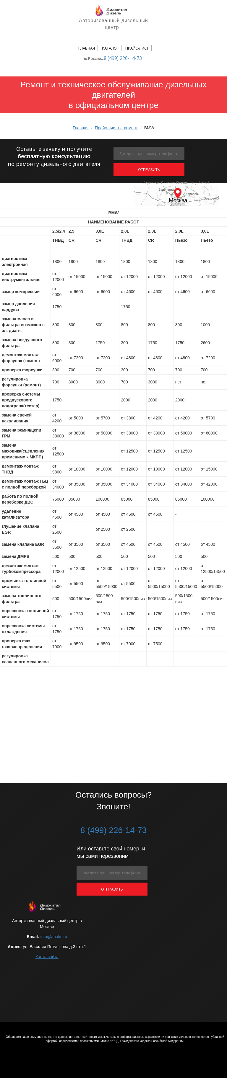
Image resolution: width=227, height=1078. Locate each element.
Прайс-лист (137, 48)
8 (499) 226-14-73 (123, 58)
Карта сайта (47, 956)
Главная (86, 48)
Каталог (110, 48)
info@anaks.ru (53, 936)
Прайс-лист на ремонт (116, 127)
